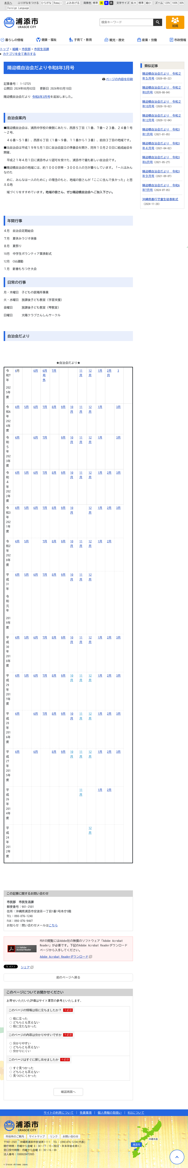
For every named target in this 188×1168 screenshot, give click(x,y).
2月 (109, 370)
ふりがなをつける (28, 3)
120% (167, 3)
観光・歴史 (114, 40)
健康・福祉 (46, 40)
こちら (53, 925)
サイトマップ (37, 1136)
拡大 (133, 3)
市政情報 (178, 40)
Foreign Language (18, 8)
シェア (27, 967)
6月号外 (45, 375)
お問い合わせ (70, 1136)
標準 (95, 3)
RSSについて (136, 1112)
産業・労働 (147, 40)
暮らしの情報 (12, 40)
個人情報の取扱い (110, 1112)
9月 (63, 406)
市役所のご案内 (15, 1136)
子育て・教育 (80, 39)
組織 (15, 49)
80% (182, 3)
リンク (54, 1136)
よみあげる (73, 3)
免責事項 (86, 1112)
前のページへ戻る (68, 977)
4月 (17, 406)
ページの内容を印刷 (117, 79)
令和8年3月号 (41, 96)
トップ (4, 49)
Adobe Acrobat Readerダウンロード (66, 956)
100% (174, 3)
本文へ (8, 3)
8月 (54, 406)
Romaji (58, 3)
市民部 (26, 49)
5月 (26, 406)
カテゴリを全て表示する (19, 53)
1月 (100, 370)
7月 (54, 370)
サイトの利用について (59, 1112)
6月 (35, 370)
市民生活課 (41, 49)
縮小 (148, 3)
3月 (118, 406)
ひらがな (46, 3)
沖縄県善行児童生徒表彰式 (160, 199)
